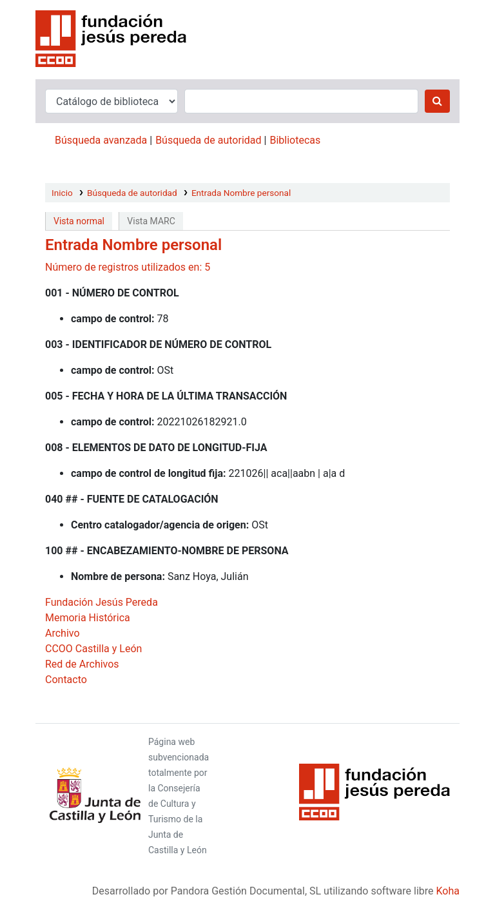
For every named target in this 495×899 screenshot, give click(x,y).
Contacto (66, 679)
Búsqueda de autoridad (208, 140)
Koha (448, 891)
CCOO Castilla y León (93, 649)
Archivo (62, 633)
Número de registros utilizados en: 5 (127, 267)
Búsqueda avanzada (101, 140)
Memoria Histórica (87, 618)
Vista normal (78, 221)
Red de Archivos (82, 664)
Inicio (62, 193)
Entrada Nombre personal (241, 193)
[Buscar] (437, 101)
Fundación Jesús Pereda (101, 602)
